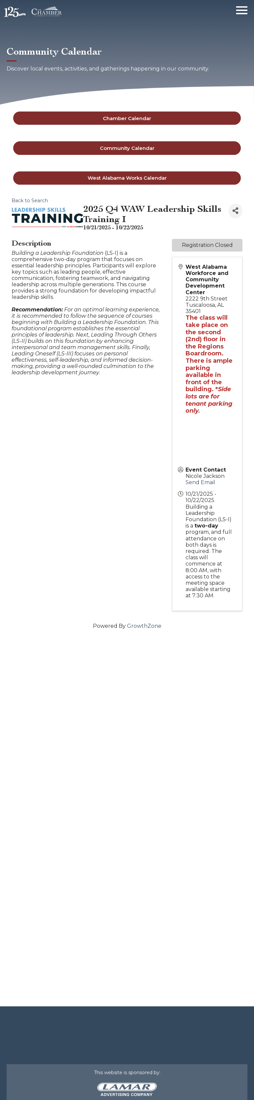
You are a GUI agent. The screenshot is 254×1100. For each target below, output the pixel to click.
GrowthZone (144, 626)
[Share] (235, 211)
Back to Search (30, 201)
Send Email (200, 482)
